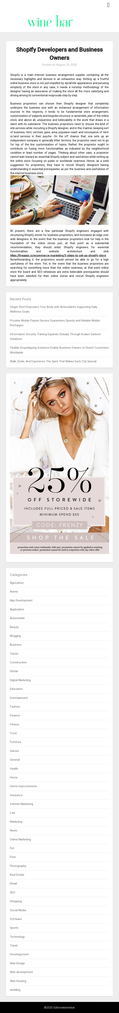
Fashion (15, 706)
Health (14, 768)
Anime (14, 591)
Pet (12, 848)
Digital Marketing (20, 680)
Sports (14, 928)
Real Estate (17, 875)
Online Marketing (20, 839)
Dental (14, 671)
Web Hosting (18, 981)
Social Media (18, 910)
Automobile (17, 618)
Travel (14, 945)
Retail (13, 883)
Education (16, 689)
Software (16, 919)
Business (16, 644)
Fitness (14, 724)
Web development (21, 972)
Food (13, 733)
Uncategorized (19, 954)
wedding (15, 990)
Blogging (15, 636)
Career (14, 653)
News (13, 830)
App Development (21, 600)
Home (14, 777)
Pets (13, 857)
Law (12, 812)
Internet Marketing (21, 804)
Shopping (16, 901)
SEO (12, 892)
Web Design (17, 963)
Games (14, 751)
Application (17, 609)
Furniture (15, 742)
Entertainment (19, 698)
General (15, 759)
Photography (18, 866)
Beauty (14, 627)
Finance (15, 715)
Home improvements (23, 786)
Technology (17, 937)
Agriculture (17, 583)
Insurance (16, 795)
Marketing (16, 821)
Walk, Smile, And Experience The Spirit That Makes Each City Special (53, 361)
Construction (18, 662)
